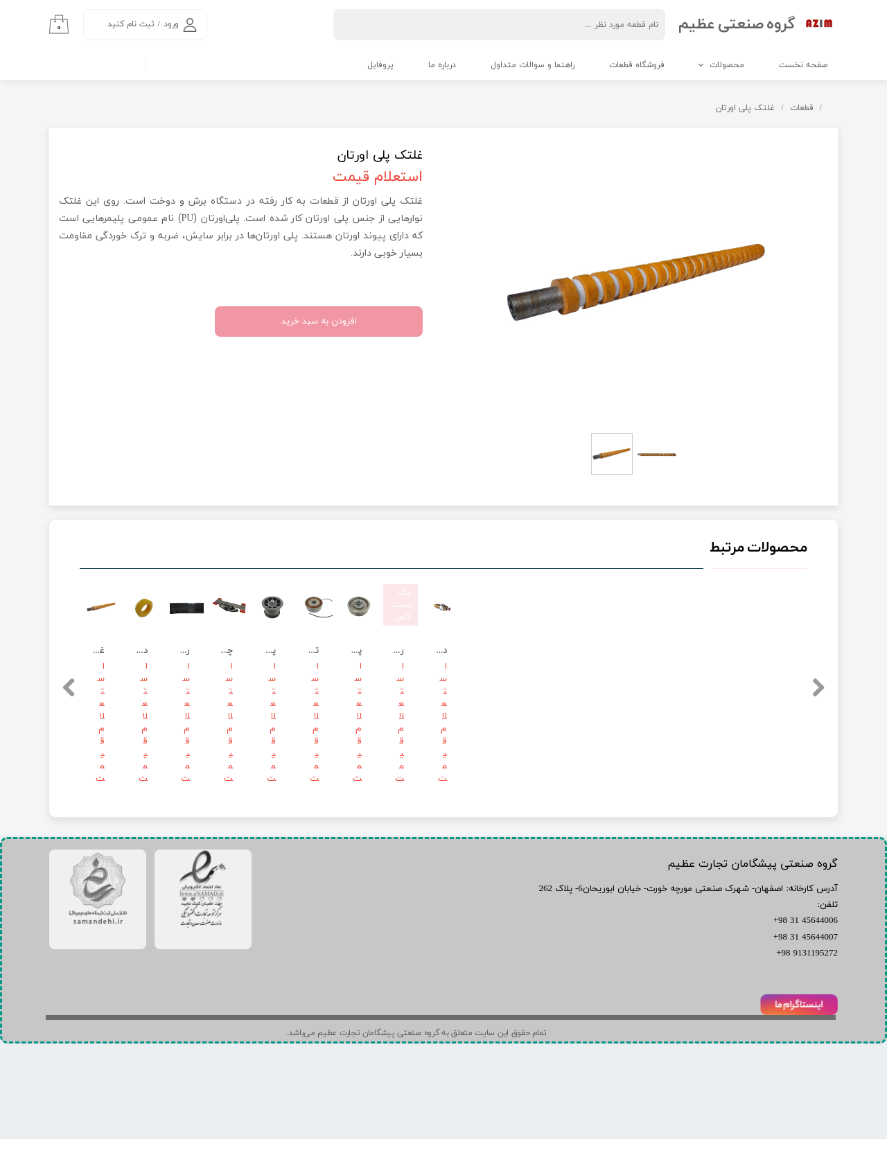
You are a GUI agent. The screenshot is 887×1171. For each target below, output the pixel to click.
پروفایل (380, 65)
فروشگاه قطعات (637, 65)
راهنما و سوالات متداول (532, 65)
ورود (171, 24)
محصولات (727, 65)
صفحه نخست (803, 65)
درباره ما (442, 65)
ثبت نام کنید (131, 24)
